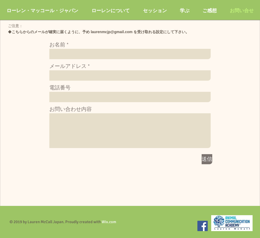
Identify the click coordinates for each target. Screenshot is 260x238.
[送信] (207, 159)
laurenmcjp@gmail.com (112, 32)
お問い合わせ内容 (70, 109)
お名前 (57, 44)
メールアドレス (67, 66)
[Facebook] (202, 226)
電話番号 (60, 87)
